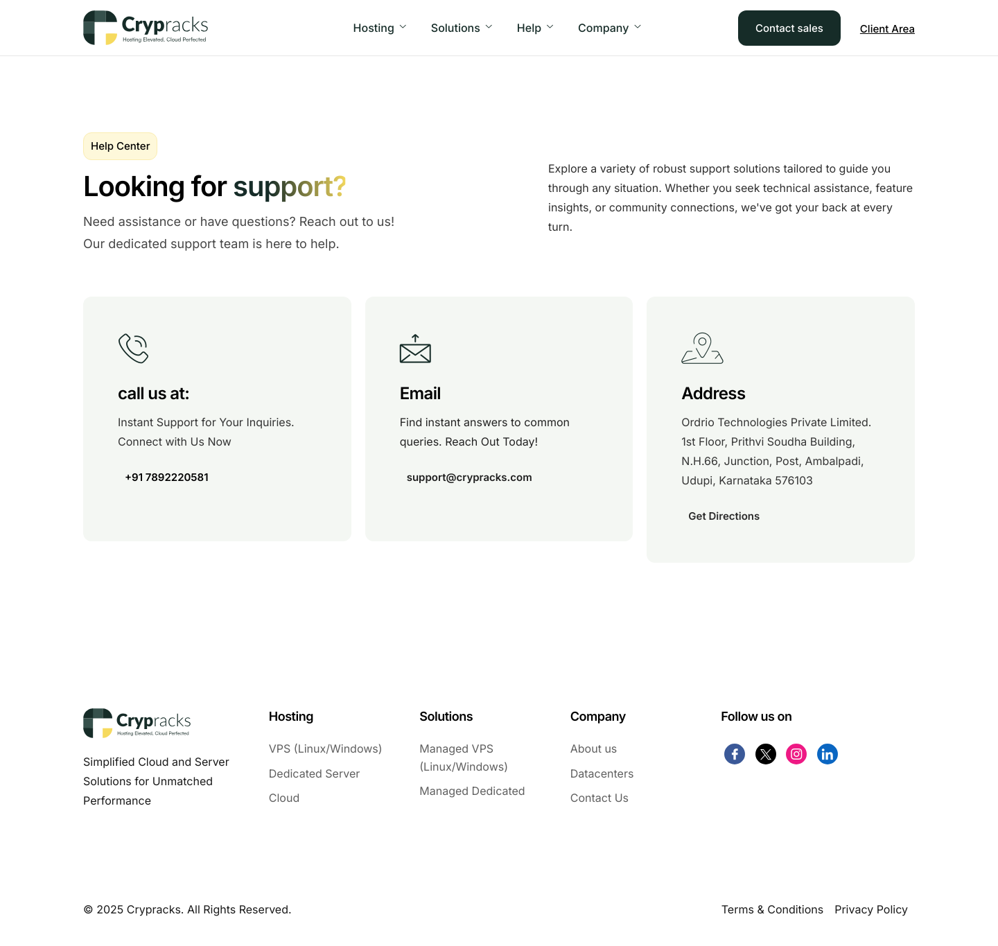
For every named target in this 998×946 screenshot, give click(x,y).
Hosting (379, 28)
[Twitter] (765, 754)
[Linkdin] (827, 754)
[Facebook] (734, 754)
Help (535, 28)
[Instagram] (796, 754)
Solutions (461, 28)
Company (609, 28)
